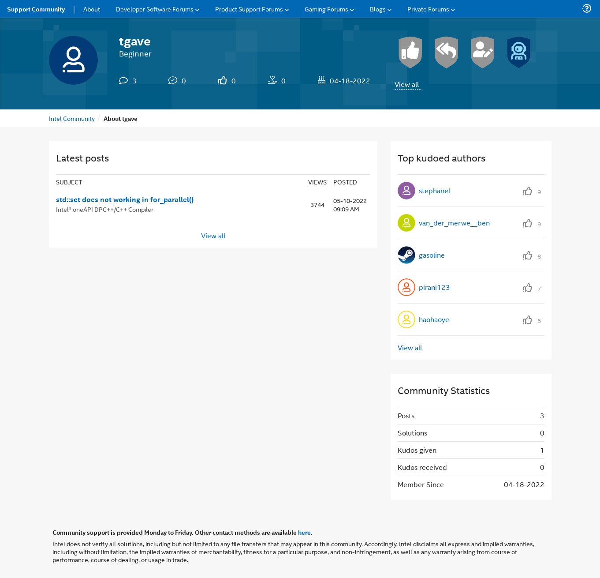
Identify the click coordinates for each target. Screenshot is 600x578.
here (304, 532)
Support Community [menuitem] (36, 9)
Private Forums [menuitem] (428, 8)
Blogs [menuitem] (378, 8)
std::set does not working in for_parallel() (125, 199)
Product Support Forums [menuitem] (249, 8)
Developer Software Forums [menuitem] (155, 8)
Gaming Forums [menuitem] (326, 8)
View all (407, 84)
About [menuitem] (91, 8)
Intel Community (72, 118)
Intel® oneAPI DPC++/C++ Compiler (104, 209)
